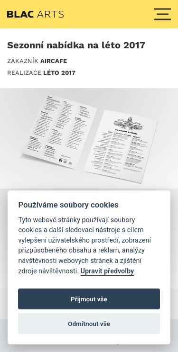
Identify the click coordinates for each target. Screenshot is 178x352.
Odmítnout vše (89, 323)
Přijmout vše (89, 299)
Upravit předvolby (107, 271)
